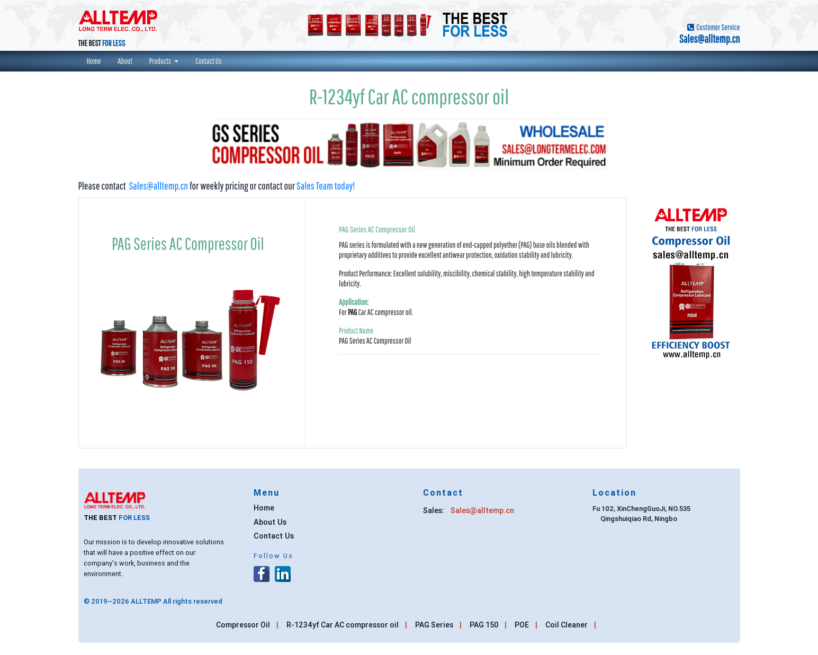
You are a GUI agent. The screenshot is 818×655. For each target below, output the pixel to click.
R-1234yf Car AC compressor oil (342, 625)
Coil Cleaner (566, 625)
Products (161, 61)
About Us (270, 525)
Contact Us (212, 61)
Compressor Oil (243, 625)
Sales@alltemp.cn (158, 186)
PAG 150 (484, 625)
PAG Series (434, 625)
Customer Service (717, 27)
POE (522, 625)
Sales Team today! (325, 186)
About (129, 61)
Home (98, 61)
